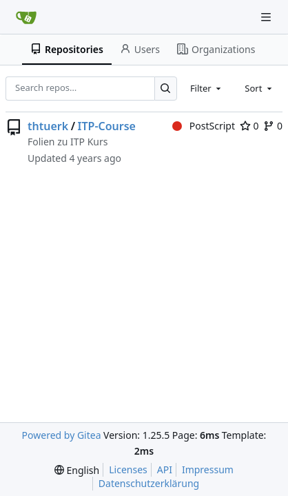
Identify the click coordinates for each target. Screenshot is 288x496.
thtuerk (48, 126)
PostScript (203, 125)
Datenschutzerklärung (149, 483)
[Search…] (165, 88)
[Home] (26, 17)
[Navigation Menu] (267, 17)
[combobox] (207, 88)
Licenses (128, 469)
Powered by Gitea (61, 435)
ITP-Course (107, 126)
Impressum (208, 469)
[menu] (76, 470)
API (164, 469)
